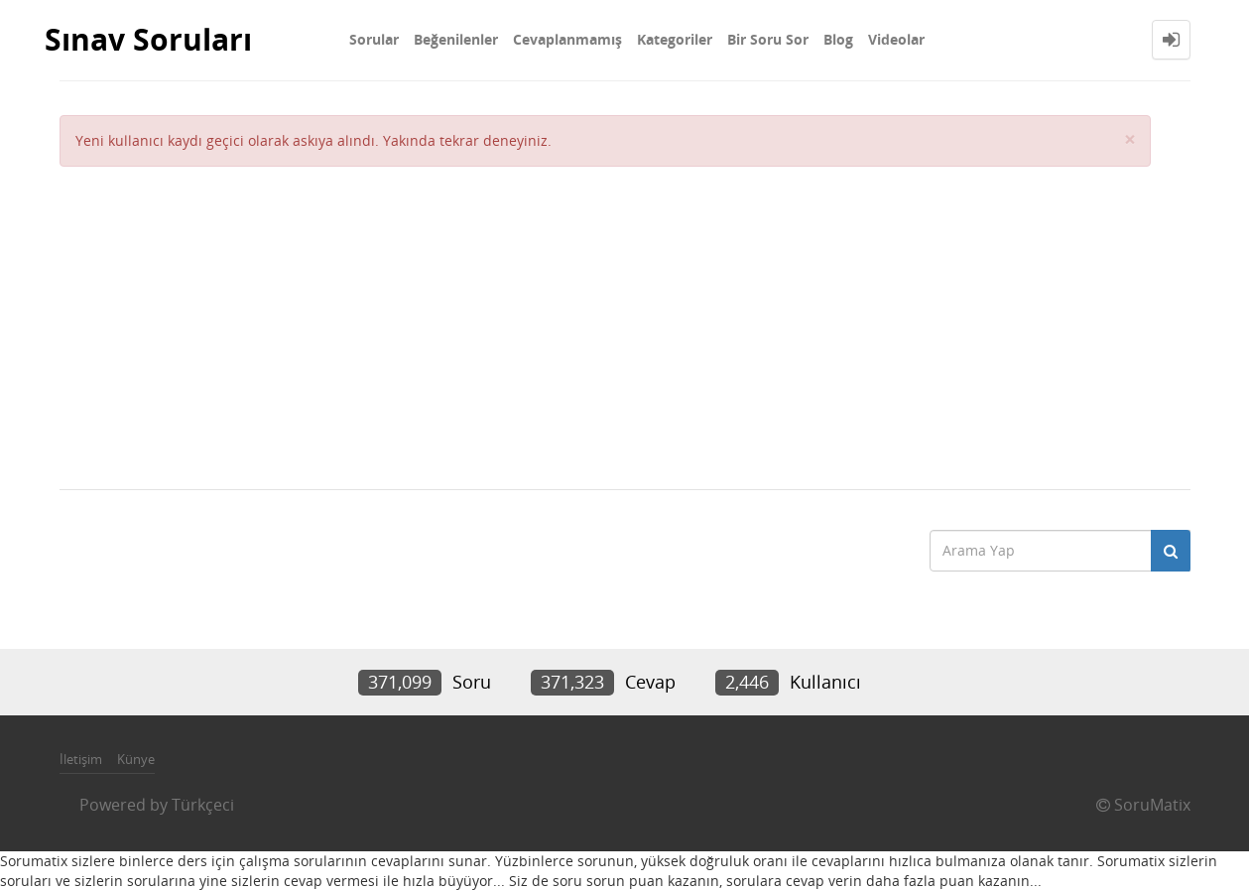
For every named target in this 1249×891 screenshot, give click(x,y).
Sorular (374, 39)
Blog (838, 39)
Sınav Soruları (148, 39)
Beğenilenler (456, 39)
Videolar (896, 39)
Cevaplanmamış (567, 39)
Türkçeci (203, 805)
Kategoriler (674, 39)
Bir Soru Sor (768, 39)
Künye (136, 759)
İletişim (81, 759)
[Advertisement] (605, 315)
